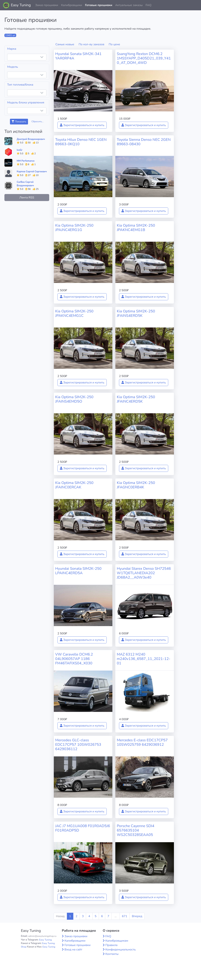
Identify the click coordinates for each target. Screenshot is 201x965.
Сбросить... (38, 121)
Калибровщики (71, 5)
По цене (114, 44)
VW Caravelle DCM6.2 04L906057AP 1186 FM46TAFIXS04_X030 (74, 659)
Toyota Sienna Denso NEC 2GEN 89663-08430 (144, 142)
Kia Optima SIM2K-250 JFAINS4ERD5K (136, 313)
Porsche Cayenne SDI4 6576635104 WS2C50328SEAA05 (135, 830)
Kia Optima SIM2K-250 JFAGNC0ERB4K (136, 485)
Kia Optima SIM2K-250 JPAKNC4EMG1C (74, 313)
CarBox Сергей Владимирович (25, 183)
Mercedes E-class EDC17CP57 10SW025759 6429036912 (142, 742)
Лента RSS (26, 198)
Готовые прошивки (98, 5)
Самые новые (64, 44)
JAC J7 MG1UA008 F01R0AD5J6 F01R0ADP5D (82, 828)
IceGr (19, 150)
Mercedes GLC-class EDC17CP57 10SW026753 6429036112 (78, 744)
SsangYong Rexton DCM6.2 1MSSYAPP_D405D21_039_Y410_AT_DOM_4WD (144, 58)
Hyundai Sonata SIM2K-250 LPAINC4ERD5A (78, 570)
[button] (195, 5)
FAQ (148, 5)
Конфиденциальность (120, 950)
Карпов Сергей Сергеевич (32, 171)
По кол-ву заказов (91, 44)
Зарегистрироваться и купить (82, 125)
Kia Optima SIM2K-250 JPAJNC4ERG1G (74, 227)
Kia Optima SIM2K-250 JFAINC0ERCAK (74, 485)
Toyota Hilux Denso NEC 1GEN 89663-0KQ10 (81, 142)
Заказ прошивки (46, 5)
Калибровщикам (116, 941)
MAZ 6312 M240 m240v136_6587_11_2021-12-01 (143, 659)
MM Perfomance (25, 161)
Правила (111, 945)
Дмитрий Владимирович (31, 139)
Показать (19, 121)
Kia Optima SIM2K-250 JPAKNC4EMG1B (136, 227)
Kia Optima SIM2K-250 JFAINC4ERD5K (136, 399)
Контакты (112, 954)
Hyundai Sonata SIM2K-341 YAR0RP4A (78, 56)
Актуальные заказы (129, 5)
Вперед (137, 916)
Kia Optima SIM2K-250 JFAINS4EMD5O (74, 399)
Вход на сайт (73, 950)
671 (124, 916)
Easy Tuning (21, 5)
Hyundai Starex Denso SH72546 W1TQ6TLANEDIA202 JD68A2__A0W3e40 (144, 573)
